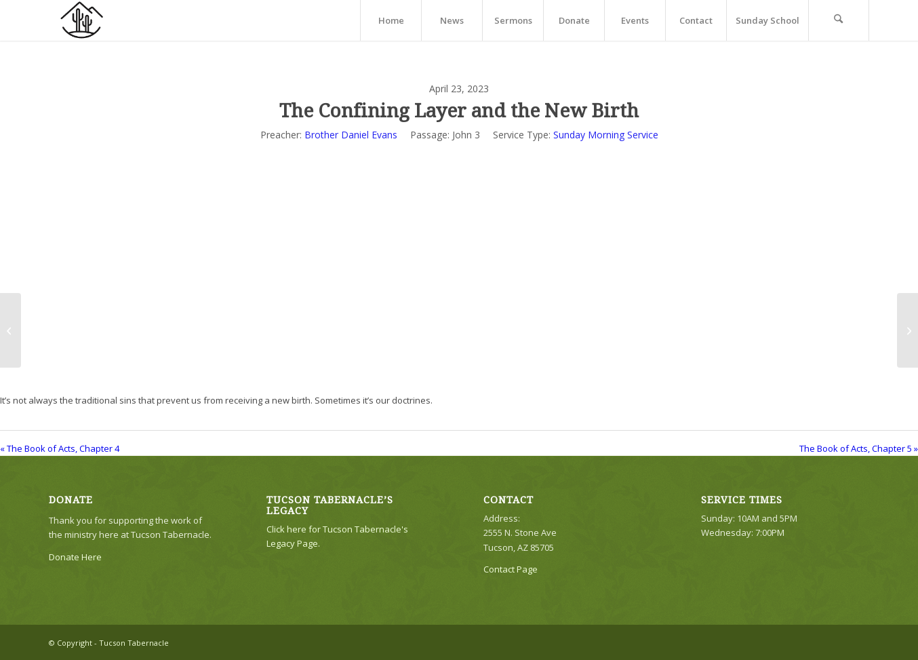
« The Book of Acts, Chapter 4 (59, 448)
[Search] (838, 20)
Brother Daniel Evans (350, 134)
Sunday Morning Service (605, 134)
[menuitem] (390, 20)
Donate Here (75, 557)
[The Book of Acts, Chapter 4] (10, 330)
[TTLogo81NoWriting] (81, 20)
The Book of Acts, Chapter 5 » (858, 448)
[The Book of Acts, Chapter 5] (907, 330)
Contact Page (510, 569)
